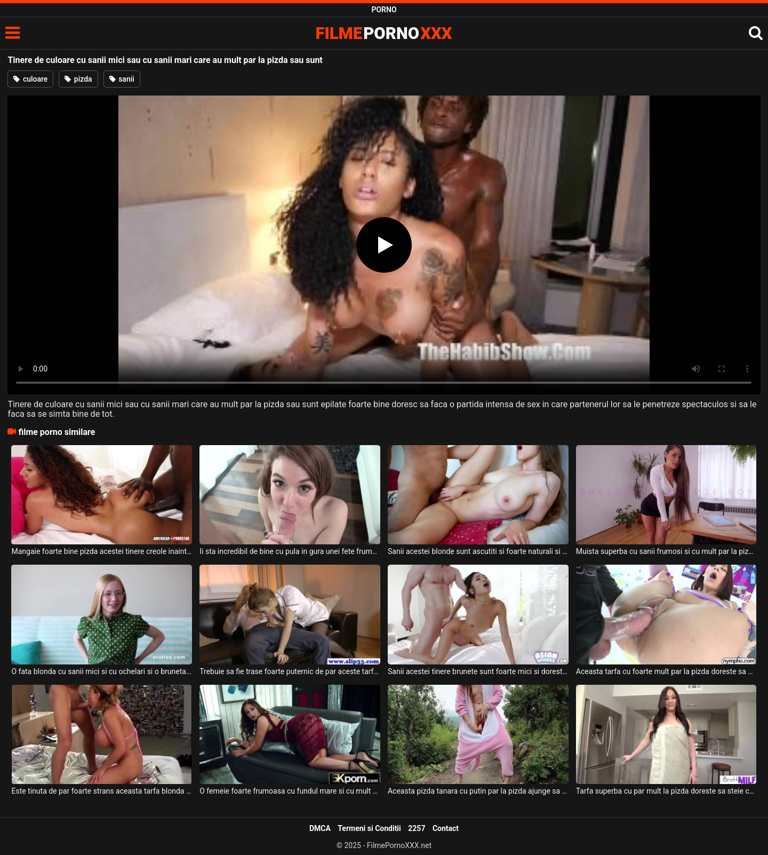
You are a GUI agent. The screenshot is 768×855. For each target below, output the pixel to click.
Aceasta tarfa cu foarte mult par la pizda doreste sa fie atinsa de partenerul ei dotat (666, 671)
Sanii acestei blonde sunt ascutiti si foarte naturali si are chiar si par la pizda (478, 551)
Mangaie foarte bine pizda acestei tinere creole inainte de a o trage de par (101, 551)
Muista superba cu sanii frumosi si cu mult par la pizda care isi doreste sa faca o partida (666, 551)
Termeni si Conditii (369, 828)
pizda (78, 79)
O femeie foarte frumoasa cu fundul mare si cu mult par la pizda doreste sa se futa (289, 791)
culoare (30, 79)
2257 (416, 828)
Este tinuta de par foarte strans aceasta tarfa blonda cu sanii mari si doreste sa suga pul (101, 791)
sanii (121, 79)
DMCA (320, 828)
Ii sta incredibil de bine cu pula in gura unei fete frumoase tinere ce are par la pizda (289, 551)
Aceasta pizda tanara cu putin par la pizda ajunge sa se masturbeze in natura (478, 791)
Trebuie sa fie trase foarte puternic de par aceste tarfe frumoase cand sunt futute (289, 671)
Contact (446, 828)
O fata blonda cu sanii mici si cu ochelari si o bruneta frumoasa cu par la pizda (101, 671)
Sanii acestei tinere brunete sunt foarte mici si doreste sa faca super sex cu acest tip (478, 671)
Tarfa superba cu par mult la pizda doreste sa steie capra (666, 791)
